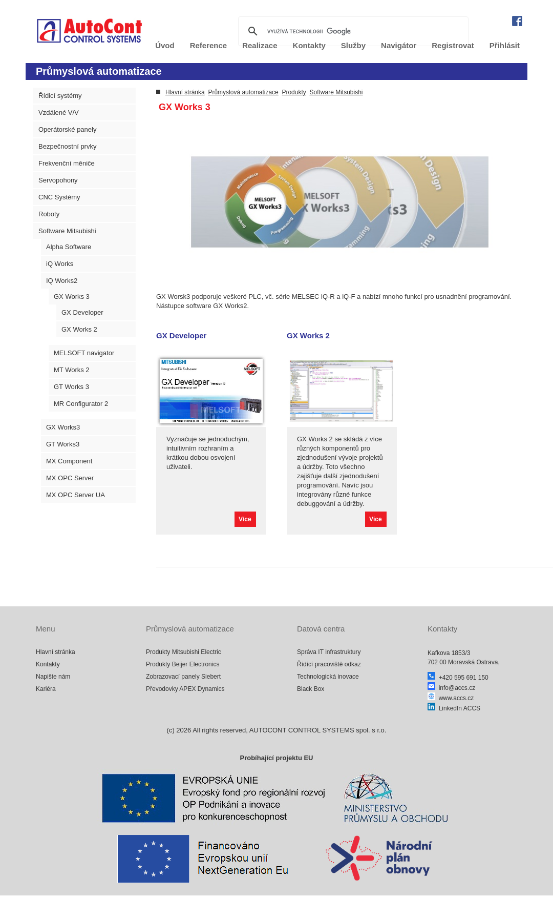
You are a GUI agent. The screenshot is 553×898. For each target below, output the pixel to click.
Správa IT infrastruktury (329, 652)
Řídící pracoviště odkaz (329, 664)
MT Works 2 (72, 370)
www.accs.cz (451, 698)
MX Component (69, 461)
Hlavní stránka (185, 92)
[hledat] (351, 31)
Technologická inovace (328, 676)
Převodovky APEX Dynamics (185, 688)
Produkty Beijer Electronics (182, 664)
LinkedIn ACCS (454, 708)
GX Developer (82, 312)
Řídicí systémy (60, 95)
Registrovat (453, 45)
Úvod (165, 45)
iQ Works (59, 264)
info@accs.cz (451, 687)
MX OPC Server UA (75, 495)
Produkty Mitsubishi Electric (183, 652)
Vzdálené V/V (58, 112)
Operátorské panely (67, 129)
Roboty (48, 214)
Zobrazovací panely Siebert (183, 676)
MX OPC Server (70, 478)
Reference (208, 45)
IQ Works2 (61, 280)
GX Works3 (63, 427)
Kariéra (46, 688)
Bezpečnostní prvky (67, 146)
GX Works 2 (79, 329)
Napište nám (53, 676)
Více (245, 519)
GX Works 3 (72, 296)
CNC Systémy (59, 197)
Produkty (294, 92)
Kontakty (48, 664)
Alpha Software (68, 247)
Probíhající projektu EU (276, 758)
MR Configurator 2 (81, 403)
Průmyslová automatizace (243, 92)
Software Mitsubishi (67, 231)
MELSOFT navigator (84, 353)
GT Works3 (62, 444)
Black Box (310, 688)
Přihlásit (505, 45)
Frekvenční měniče (66, 163)
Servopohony (58, 180)
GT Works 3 (71, 387)
